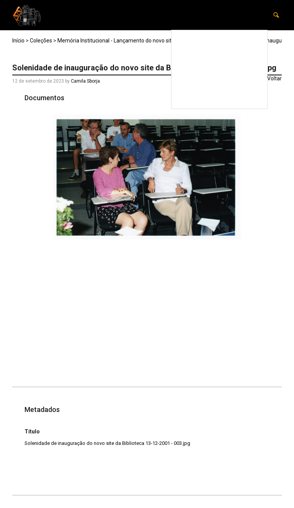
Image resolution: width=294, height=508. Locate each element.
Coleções (247, 69)
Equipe (212, 101)
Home (250, 38)
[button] (276, 15)
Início (18, 40)
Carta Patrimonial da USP (227, 85)
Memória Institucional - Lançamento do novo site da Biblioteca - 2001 (140, 40)
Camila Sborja (85, 81)
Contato (248, 101)
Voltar (274, 78)
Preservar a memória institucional (221, 53)
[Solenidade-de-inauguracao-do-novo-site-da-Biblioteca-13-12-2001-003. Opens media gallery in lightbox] (147, 177)
